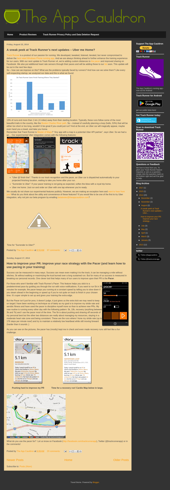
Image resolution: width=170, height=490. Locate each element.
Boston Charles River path (53, 123)
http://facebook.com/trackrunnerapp (79, 441)
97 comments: (54, 250)
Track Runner (13, 55)
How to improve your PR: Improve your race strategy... (151, 219)
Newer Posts (15, 460)
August (144, 205)
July (143, 226)
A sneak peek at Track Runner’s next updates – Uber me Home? (51, 49)
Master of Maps (44, 132)
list (106, 64)
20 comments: (54, 451)
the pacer (95, 61)
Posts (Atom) (26, 466)
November (145, 202)
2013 (141, 245)
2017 (141, 188)
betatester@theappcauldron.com (73, 197)
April (143, 233)
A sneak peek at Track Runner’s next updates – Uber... (152, 211)
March (144, 236)
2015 (141, 191)
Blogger (96, 482)
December (145, 198)
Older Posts (121, 460)
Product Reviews (28, 34)
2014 (141, 195)
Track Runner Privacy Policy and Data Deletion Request (71, 34)
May (143, 229)
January (144, 240)
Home (10, 34)
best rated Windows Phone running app (35, 58)
